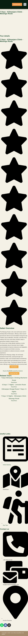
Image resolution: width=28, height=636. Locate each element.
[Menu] (25, 4)
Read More (14, 382)
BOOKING (17, 4)
